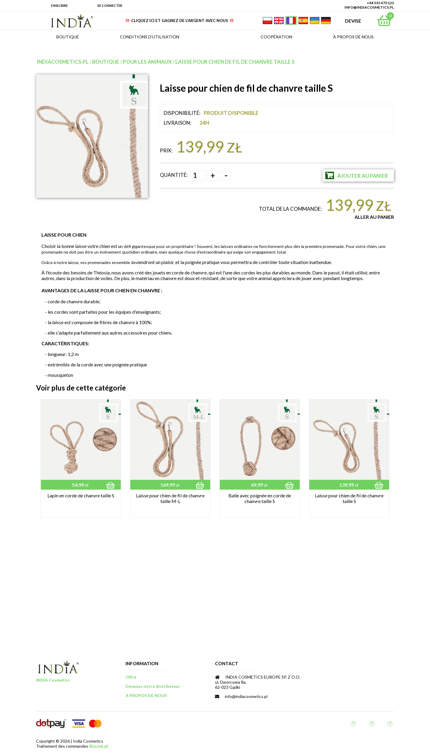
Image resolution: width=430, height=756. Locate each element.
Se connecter (110, 5)
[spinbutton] (197, 175)
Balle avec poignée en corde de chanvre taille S (259, 498)
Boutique (105, 62)
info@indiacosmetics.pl (369, 7)
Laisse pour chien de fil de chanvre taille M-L (170, 498)
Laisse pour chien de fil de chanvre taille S (235, 62)
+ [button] (213, 175)
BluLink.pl (98, 746)
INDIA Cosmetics (53, 679)
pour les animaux (147, 62)
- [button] (226, 175)
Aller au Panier (374, 217)
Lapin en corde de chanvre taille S (80, 495)
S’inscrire (59, 5)
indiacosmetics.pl (63, 62)
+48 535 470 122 (380, 3)
